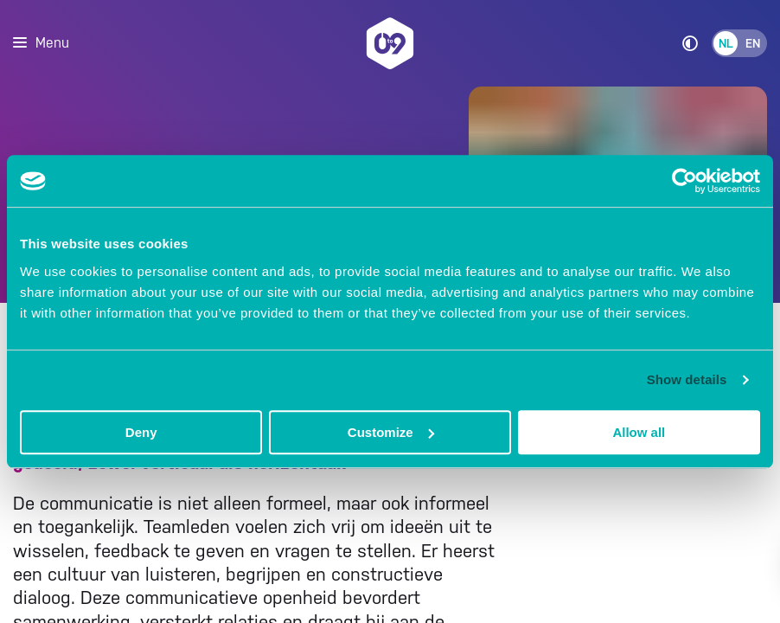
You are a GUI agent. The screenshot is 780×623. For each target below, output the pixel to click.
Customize (391, 432)
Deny (141, 432)
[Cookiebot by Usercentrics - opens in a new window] (684, 181)
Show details (687, 379)
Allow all (638, 432)
